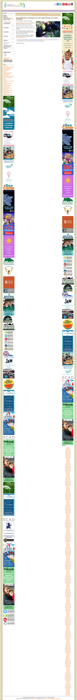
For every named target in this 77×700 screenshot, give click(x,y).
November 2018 (68, 551)
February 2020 (68, 534)
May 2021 (68, 517)
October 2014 (67, 608)
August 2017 (67, 569)
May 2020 (68, 531)
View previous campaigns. (7, 58)
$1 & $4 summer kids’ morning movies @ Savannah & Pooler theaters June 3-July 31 (32, 13)
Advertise (8, 9)
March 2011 (68, 658)
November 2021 (68, 510)
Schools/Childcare (23, 9)
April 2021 (68, 518)
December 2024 (68, 467)
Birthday (8, 40)
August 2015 (67, 597)
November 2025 (68, 454)
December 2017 (68, 564)
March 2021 (68, 519)
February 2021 (68, 520)
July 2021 (68, 514)
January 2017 (67, 577)
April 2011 (68, 657)
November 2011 (68, 649)
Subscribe (55, 4)
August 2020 (67, 527)
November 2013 (68, 621)
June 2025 (68, 460)
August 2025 (67, 457)
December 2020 (68, 522)
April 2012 (68, 643)
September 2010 (68, 665)
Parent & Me (45, 9)
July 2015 (68, 598)
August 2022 (67, 499)
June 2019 (68, 543)
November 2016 (68, 579)
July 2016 (68, 584)
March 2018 (68, 561)
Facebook (58, 4)
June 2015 (68, 599)
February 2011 (68, 659)
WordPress (33, 698)
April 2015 (68, 601)
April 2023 (68, 490)
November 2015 (68, 593)
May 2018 (68, 558)
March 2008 (68, 693)
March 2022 (68, 505)
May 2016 (68, 586)
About (4, 9)
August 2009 (67, 680)
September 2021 (68, 512)
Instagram (72, 4)
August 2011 (67, 652)
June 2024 (68, 474)
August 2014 (67, 611)
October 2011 (67, 650)
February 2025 (68, 464)
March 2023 (68, 491)
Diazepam (44, 698)
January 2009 (67, 685)
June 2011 (68, 655)
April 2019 (68, 546)
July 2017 (68, 570)
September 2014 (68, 609)
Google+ (63, 4)
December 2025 (68, 453)
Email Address (8, 23)
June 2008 (68, 691)
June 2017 (68, 571)
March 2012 (68, 644)
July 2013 (68, 626)
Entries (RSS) (49, 698)
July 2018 (68, 556)
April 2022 (68, 504)
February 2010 (68, 673)
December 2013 (68, 620)
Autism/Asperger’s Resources (8, 76)
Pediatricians (30, 9)
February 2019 (68, 548)
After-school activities (38, 9)
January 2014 (67, 619)
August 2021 (67, 513)
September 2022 (68, 498)
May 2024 (68, 475)
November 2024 (68, 468)
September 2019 (68, 540)
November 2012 (68, 635)
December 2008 (68, 686)
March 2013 (68, 630)
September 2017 (68, 568)
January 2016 (67, 591)
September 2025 (68, 456)
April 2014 (68, 615)
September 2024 (68, 470)
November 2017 (68, 565)
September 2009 (68, 679)
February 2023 (68, 492)
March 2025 (68, 463)
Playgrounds (5, 65)
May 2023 (68, 489)
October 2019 (67, 539)
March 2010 (68, 672)
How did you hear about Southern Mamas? (8, 47)
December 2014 (68, 606)
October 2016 (67, 580)
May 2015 (68, 600)
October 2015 (67, 594)
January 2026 (67, 452)
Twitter (61, 4)
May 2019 (68, 544)
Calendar (17, 9)
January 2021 (67, 521)
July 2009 (68, 681)
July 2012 (68, 640)
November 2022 (68, 496)
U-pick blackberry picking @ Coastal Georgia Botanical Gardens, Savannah (37, 18)
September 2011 (68, 651)
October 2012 (67, 636)
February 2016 (68, 590)
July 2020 (68, 528)
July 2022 (68, 500)
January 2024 (67, 479)
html (5, 54)
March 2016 (68, 589)
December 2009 (68, 676)
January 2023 (67, 493)
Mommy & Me (5, 75)
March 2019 (68, 547)
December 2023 (68, 481)
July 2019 (68, 542)
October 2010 (67, 664)
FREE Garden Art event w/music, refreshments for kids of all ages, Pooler (46, 14)
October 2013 (67, 622)
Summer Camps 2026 (59, 9)
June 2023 (68, 488)
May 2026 (68, 447)
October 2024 (67, 469)
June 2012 (68, 641)
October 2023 (67, 483)
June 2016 (68, 585)
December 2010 (68, 662)
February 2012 (68, 645)
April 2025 (68, 462)
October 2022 (67, 497)
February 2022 (68, 506)
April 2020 (68, 532)
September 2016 (68, 582)
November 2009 (68, 677)
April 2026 (68, 448)
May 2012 (68, 642)
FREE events (13, 9)
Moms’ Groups (5, 70)
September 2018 (68, 554)
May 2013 (68, 628)
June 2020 (68, 529)
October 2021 (67, 511)
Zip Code (8, 36)
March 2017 (68, 575)
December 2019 (68, 536)
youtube (69, 4)
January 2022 (67, 507)
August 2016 (67, 583)
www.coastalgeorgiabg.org (21, 37)
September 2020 (68, 526)
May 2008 (68, 692)
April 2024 (68, 476)
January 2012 (67, 647)
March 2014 (68, 616)
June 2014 (68, 613)
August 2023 (67, 485)
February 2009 (68, 684)
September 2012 (68, 637)
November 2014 (68, 607)
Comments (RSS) (57, 698)
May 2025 (68, 461)
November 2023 (68, 482)
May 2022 (68, 503)
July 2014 (68, 612)
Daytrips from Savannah (7, 94)
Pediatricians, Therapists (7, 72)
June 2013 (68, 627)
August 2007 (67, 694)
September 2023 (68, 484)
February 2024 (68, 478)
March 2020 (68, 533)
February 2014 (68, 618)
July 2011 (68, 654)
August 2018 (67, 555)
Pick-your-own (45, 39)
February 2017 (68, 576)
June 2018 (68, 557)
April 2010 (68, 671)
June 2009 (68, 683)
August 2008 (67, 688)
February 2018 (68, 562)
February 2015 (68, 604)
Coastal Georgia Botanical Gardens (22, 22)
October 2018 (67, 553)
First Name (8, 27)
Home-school (51, 9)
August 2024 (67, 471)
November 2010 (68, 663)
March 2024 (68, 477)
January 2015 (67, 605)
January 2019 (67, 549)
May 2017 (68, 572)
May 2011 (68, 656)
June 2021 (68, 515)
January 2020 (67, 535)
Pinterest (66, 4)
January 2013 (67, 633)
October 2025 (67, 455)
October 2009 (67, 678)
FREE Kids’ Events (6, 73)
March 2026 (68, 449)
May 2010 (68, 670)
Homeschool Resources (7, 77)
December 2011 (68, 648)
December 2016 (68, 578)
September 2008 (68, 687)
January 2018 (67, 563)
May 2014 (68, 614)
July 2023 (68, 486)
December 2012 (68, 634)
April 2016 (68, 587)
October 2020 (67, 525)
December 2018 (68, 550)
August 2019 (67, 541)
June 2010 (68, 669)
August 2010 (67, 666)
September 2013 (68, 623)
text (5, 55)
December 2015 (68, 592)
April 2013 (68, 629)
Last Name (8, 32)
